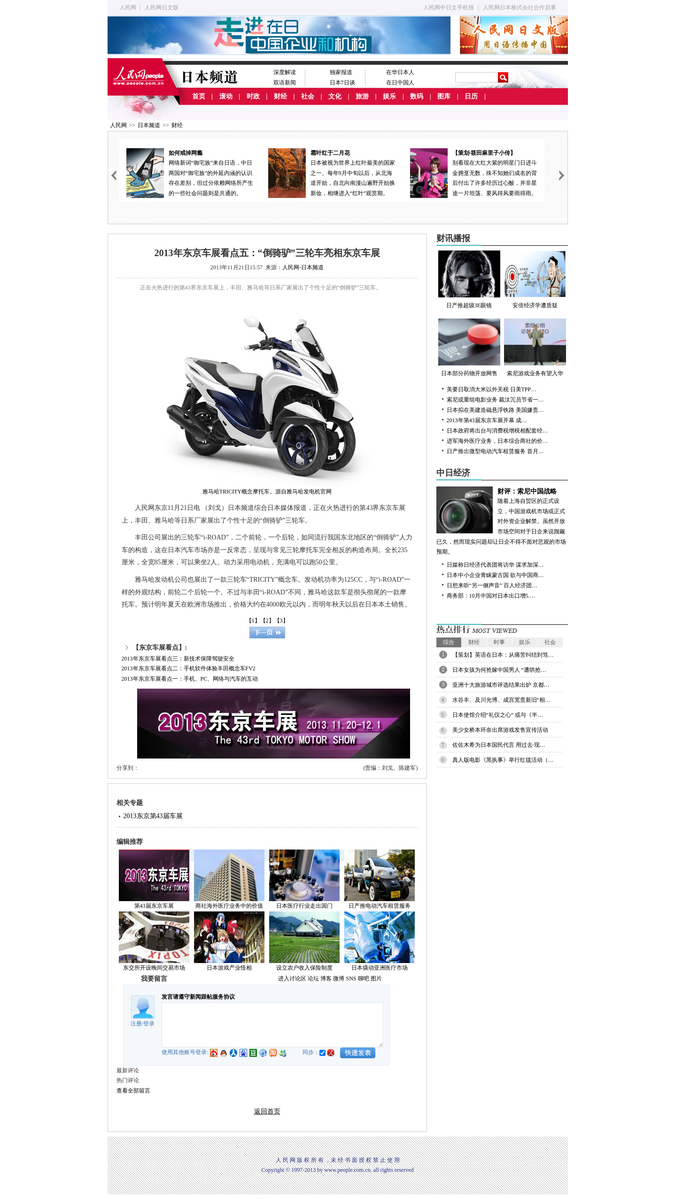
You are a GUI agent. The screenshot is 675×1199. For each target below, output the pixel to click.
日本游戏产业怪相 (229, 967)
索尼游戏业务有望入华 (535, 348)
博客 (326, 978)
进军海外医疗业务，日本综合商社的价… (497, 441)
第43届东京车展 (154, 906)
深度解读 (284, 72)
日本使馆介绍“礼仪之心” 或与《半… (497, 715)
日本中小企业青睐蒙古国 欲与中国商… (495, 575)
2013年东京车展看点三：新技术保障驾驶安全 (178, 658)
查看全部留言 (133, 1090)
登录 (149, 1023)
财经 (280, 96)
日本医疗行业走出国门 (304, 906)
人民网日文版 (161, 7)
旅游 (362, 96)
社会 (307, 96)
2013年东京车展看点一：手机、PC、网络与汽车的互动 (190, 678)
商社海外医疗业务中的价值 (229, 906)
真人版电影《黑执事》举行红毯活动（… (503, 760)
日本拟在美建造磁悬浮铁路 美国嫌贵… (495, 410)
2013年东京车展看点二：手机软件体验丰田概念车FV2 (189, 668)
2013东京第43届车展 (153, 816)
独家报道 (341, 72)
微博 (338, 978)
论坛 (313, 978)
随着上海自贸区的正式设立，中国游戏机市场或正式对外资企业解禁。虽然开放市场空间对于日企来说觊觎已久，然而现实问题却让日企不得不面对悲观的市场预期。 (502, 520)
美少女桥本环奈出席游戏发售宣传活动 (500, 730)
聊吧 (363, 978)
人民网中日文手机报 (448, 7)
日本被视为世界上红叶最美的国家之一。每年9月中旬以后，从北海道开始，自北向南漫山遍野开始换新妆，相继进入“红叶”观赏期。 (331, 172)
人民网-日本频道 (303, 267)
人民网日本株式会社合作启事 (519, 7)
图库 (443, 96)
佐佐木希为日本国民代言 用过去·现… (498, 745)
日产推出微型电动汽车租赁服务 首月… (495, 451)
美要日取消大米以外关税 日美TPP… (492, 389)
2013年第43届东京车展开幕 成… (487, 420)
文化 (334, 96)
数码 (416, 96)
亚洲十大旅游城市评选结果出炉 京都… (501, 685)
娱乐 (389, 96)
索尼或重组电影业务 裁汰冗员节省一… (495, 399)
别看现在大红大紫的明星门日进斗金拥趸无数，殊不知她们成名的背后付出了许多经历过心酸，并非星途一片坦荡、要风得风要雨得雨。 (473, 172)
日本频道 (149, 125)
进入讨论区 (292, 978)
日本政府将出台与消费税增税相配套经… (497, 430)
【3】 (281, 620)
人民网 (127, 7)
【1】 (253, 620)
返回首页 (267, 1111)
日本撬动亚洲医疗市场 (379, 967)
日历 (471, 96)
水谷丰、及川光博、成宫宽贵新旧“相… (501, 700)
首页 (198, 96)
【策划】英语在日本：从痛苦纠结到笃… (503, 655)
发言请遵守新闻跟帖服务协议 (198, 997)
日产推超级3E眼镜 (469, 279)
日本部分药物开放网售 (469, 348)
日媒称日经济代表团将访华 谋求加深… (495, 565)
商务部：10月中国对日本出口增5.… (491, 595)
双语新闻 (284, 82)
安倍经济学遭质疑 (535, 279)
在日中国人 (400, 82)
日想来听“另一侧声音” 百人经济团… (492, 585)
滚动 (226, 96)
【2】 (267, 620)
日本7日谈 (342, 82)
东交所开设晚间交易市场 (154, 967)
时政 (253, 96)
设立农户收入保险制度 (304, 967)
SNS (351, 978)
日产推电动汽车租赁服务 (380, 906)
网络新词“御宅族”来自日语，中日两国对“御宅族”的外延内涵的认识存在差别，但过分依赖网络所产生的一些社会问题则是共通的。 (189, 172)
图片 (376, 978)
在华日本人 (400, 72)
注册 (136, 1023)
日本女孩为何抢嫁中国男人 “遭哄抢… (499, 670)
